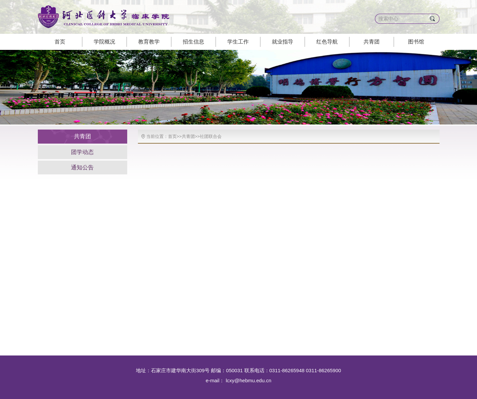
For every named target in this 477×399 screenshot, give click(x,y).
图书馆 (416, 42)
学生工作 (238, 42)
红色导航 (327, 42)
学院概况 (104, 42)
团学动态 (82, 152)
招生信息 (193, 42)
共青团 (372, 42)
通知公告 (82, 167)
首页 (60, 42)
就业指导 (282, 42)
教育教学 (149, 42)
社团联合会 (211, 136)
